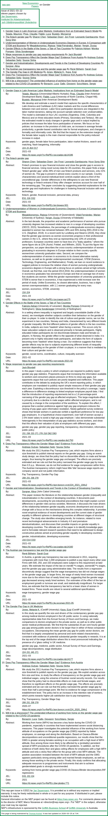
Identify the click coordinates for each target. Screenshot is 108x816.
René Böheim (77, 69)
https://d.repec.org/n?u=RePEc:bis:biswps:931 (45, 205)
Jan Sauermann (9, 16)
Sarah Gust (90, 69)
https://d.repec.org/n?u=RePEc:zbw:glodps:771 (45, 783)
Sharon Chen (39, 37)
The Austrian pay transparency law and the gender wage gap (36, 69)
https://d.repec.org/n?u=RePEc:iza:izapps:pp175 (46, 299)
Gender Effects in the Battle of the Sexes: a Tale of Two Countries (38, 48)
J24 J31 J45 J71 (30, 652)
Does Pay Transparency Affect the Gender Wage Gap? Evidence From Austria (45, 57)
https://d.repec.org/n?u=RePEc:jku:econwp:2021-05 (48, 603)
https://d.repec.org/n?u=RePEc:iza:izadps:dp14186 (47, 155)
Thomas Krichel (35, 813)
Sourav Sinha (29, 60)
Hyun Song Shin (96, 162)
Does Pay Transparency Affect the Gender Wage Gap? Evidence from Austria (44, 75)
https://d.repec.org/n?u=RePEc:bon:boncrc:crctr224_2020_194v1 (54, 709)
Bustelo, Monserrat (61, 34)
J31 (24, 596)
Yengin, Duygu (89, 45)
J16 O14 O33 (28, 540)
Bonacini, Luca (51, 83)
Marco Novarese (32, 802)
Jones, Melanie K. (56, 72)
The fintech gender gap (17, 37)
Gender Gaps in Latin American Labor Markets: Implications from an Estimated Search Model (52, 31)
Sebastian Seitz (13, 60)
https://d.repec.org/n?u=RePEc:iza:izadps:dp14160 (47, 547)
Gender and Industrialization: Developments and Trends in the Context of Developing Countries (53, 63)
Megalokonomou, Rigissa (42, 45)
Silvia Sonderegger (24, 51)
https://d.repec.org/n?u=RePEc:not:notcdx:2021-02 (47, 361)
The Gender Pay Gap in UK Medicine (24, 72)
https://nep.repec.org (67, 799)
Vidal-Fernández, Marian (68, 45)
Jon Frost (69, 37)
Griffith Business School (54, 808)
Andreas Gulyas (95, 57)
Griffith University (77, 808)
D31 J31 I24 (28, 776)
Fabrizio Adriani (82, 48)
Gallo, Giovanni (67, 83)
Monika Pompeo (71, 306)
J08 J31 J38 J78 (30, 478)
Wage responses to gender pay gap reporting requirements (35, 54)
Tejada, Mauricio (14, 34)
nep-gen (6, 5)
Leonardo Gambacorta (86, 37)
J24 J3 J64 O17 (30, 148)
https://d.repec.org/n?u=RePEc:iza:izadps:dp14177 (47, 659)
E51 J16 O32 (28, 198)
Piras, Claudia (30, 34)
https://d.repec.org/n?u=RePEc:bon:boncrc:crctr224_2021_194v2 (54, 485)
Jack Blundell (75, 54)
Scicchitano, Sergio (86, 83)
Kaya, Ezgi (71, 72)
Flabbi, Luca (45, 34)
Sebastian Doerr (55, 37)
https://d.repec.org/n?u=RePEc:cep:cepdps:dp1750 (47, 440)
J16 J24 (26, 292)
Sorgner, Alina (13, 66)
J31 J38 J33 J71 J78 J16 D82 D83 (39, 433)
